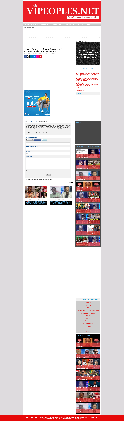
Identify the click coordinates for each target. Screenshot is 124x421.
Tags (72, 418)
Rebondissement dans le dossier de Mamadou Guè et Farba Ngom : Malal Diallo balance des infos (87, 222)
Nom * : (27, 141)
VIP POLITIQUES (56, 24)
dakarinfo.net (87, 308)
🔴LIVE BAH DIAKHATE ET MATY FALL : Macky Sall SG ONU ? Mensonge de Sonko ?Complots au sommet (87, 378)
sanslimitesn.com (88, 323)
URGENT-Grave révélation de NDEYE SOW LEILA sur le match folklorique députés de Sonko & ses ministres (87, 167)
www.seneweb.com (88, 328)
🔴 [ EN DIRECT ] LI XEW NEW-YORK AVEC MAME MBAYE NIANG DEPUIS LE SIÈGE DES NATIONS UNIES (87, 90)
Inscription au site (67, 418)
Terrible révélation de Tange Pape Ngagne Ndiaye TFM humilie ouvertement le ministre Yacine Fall (87, 189)
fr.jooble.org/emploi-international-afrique (88, 310)
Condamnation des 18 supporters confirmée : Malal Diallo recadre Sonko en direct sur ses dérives (88, 211)
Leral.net (88, 318)
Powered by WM (77, 418)
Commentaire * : (29, 156)
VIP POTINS (76, 24)
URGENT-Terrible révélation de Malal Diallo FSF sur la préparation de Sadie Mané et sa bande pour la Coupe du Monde (87, 244)
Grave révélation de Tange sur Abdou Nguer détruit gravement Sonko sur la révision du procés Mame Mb (60, 202)
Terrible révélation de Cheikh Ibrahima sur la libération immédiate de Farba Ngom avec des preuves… (88, 233)
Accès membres (46, 418)
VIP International (29, 27)
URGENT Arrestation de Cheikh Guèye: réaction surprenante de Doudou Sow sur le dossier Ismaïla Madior (87, 80)
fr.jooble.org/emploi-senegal (88, 313)
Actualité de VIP (44, 24)
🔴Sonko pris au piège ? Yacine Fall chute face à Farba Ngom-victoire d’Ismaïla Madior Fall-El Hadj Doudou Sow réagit (87, 85)
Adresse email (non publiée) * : (33, 146)
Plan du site (52, 418)
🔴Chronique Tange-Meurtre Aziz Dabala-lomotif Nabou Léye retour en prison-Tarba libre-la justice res (36, 202)
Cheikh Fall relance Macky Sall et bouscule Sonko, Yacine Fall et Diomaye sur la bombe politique (87, 389)
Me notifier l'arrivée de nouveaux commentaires (38, 170)
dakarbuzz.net (88, 305)
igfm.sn (88, 315)
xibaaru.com (88, 331)
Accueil (26, 24)
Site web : (28, 151)
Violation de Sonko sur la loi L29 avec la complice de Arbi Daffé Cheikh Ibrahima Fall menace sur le (87, 200)
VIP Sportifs (34, 24)
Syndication (60, 418)
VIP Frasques (67, 24)
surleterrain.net (88, 326)
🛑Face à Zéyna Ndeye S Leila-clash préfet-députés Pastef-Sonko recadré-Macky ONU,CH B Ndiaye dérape (87, 367)
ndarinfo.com (87, 321)
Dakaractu (88, 302)
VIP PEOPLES (85, 24)
